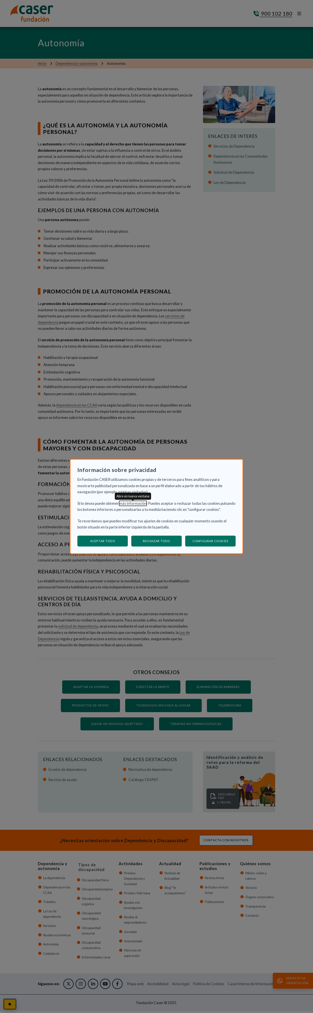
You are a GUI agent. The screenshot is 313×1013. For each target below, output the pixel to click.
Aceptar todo (102, 541)
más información (133, 503)
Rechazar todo (156, 541)
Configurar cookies (214, 541)
